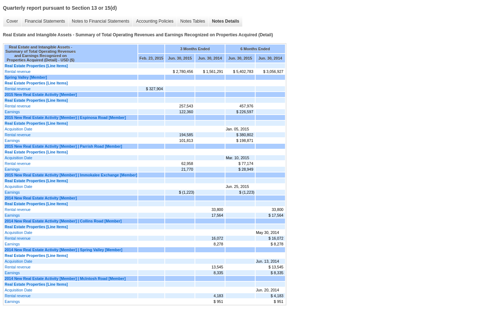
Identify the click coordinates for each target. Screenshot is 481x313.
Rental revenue (18, 71)
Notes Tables (192, 21)
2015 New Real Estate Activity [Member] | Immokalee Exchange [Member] (71, 175)
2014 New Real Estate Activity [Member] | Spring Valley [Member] (63, 250)
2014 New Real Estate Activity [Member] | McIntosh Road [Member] (65, 278)
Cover (12, 21)
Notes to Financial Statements (100, 21)
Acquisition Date (18, 129)
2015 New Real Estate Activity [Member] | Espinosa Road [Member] (65, 117)
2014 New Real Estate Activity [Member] (41, 198)
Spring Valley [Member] (26, 77)
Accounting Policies (154, 21)
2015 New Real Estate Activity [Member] (41, 94)
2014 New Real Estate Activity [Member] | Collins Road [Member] (63, 221)
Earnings (12, 112)
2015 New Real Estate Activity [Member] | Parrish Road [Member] (63, 146)
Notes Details (225, 21)
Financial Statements (45, 21)
